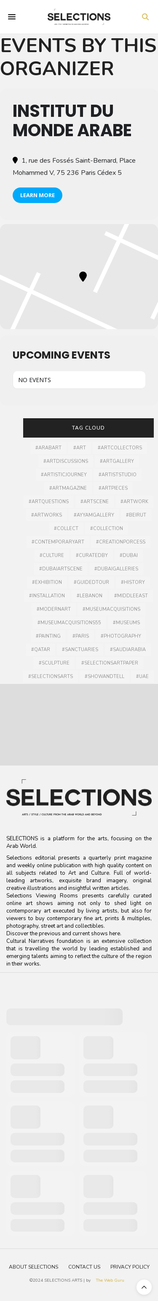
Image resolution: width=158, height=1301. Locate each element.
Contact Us (84, 1267)
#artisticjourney (64, 475)
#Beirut (136, 515)
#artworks (46, 515)
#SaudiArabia (128, 650)
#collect (66, 528)
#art (79, 448)
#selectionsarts (50, 676)
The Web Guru (110, 1280)
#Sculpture (54, 663)
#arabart (48, 448)
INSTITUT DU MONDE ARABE (72, 120)
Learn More (37, 195)
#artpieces (113, 488)
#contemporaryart (58, 542)
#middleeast (131, 596)
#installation (47, 596)
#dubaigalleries (116, 569)
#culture (52, 555)
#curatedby (92, 555)
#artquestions (49, 502)
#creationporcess (120, 542)
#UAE (142, 676)
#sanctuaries (80, 650)
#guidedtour (91, 582)
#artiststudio (118, 475)
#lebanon (89, 596)
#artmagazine (68, 488)
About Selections (33, 1267)
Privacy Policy (130, 1267)
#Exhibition (47, 582)
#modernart (54, 609)
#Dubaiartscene (61, 569)
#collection (106, 528)
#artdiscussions (65, 461)
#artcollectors (120, 448)
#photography (121, 636)
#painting (48, 636)
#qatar (40, 650)
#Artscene (94, 502)
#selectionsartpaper (109, 663)
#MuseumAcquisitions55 (69, 623)
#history (133, 582)
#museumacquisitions (111, 609)
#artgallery (117, 461)
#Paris (80, 636)
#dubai (129, 555)
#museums (126, 623)
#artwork (134, 502)
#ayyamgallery (94, 515)
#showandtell (104, 676)
